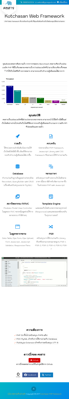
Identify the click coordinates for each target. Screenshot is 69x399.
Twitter (48, 375)
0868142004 (28, 2)
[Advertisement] (34, 43)
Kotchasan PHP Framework (50, 394)
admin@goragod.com (46, 2)
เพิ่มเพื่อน (63, 2)
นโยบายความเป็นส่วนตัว (16, 394)
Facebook (31, 375)
